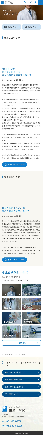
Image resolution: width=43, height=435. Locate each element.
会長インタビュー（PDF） (16, 260)
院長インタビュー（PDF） (16, 165)
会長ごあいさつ (30, 27)
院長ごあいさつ (10, 27)
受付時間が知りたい (12, 394)
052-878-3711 (12, 421)
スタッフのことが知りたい (15, 387)
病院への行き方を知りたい (15, 372)
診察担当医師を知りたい (14, 379)
